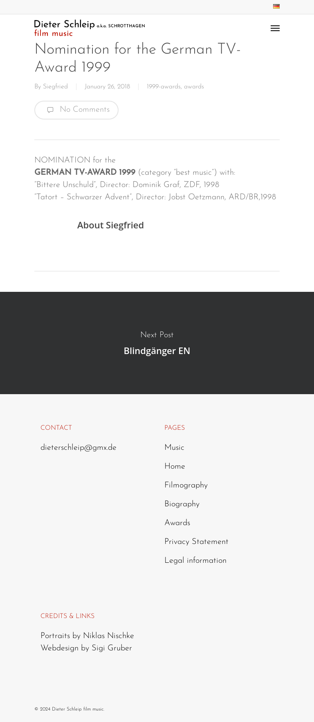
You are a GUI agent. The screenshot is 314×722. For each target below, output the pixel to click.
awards (194, 86)
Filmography (186, 485)
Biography (182, 504)
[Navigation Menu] (275, 28)
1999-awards (164, 86)
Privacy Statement (196, 542)
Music (174, 448)
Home (174, 467)
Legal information (195, 561)
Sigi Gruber (112, 648)
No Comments (76, 110)
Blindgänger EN (157, 343)
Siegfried (55, 86)
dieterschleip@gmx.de (78, 448)
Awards (177, 523)
